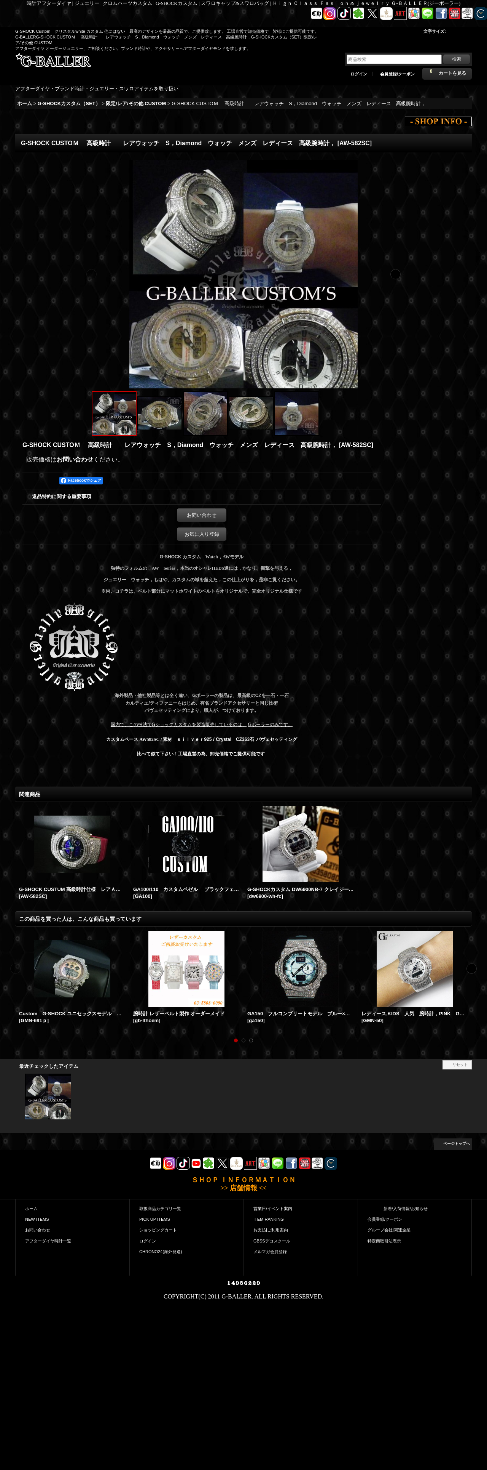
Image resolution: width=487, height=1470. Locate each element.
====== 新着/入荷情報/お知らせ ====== (406, 1208)
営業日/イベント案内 (272, 1208)
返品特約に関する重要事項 (61, 496)
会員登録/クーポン (397, 74)
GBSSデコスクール (271, 1241)
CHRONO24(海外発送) (160, 1251)
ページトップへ (456, 1143)
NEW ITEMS (37, 1219)
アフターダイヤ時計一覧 (48, 1241)
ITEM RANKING (268, 1219)
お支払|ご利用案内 (270, 1230)
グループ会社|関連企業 (389, 1230)
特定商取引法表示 (384, 1241)
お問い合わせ (75, 459)
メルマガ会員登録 (270, 1251)
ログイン (358, 74)
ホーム (31, 1208)
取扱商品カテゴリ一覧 (160, 1208)
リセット (460, 1065)
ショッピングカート (158, 1230)
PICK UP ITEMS (154, 1219)
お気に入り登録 (202, 534)
